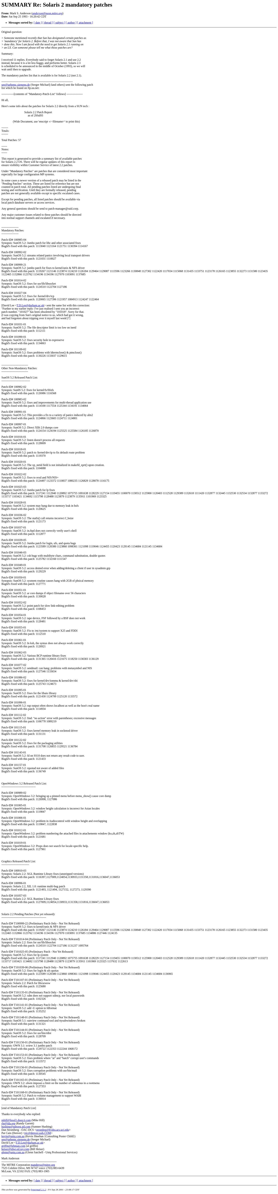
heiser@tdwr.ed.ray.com (15, 1149)
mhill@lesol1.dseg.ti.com (16, 1120)
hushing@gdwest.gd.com (15, 1126)
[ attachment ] (85, 22)
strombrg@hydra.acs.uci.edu (52, 1129)
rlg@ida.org (8, 1123)
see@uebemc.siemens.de (15, 84)
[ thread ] (47, 22)
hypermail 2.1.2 (38, 1189)
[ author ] (71, 22)
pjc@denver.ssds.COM (37, 1133)
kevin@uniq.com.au (12, 1136)
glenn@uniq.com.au (12, 1152)
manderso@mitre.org (43, 1164)
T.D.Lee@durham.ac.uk (30, 305)
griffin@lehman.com (13, 1145)
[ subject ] (59, 22)
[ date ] (38, 22)
